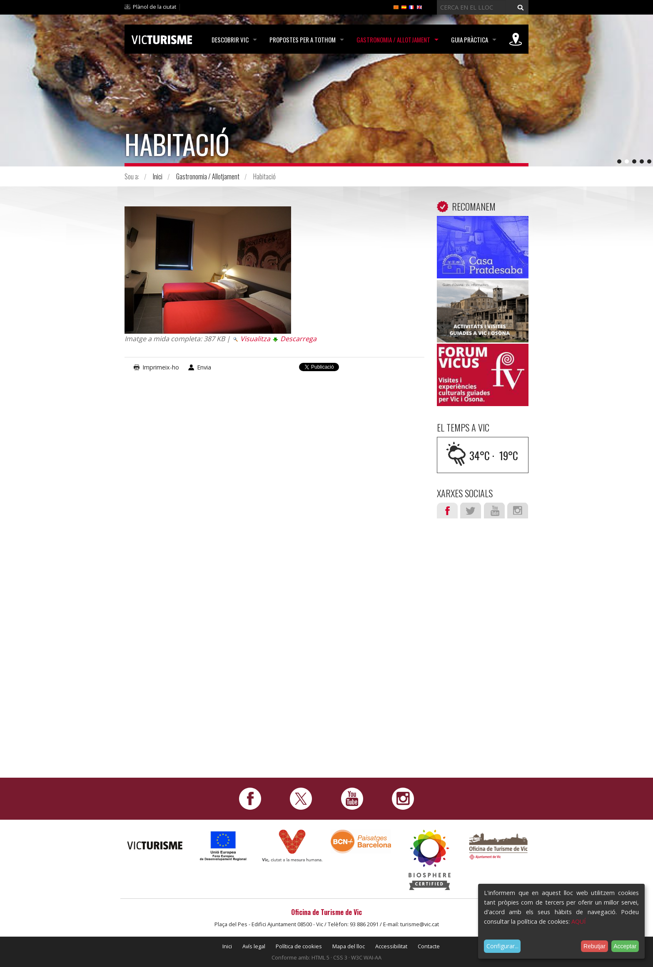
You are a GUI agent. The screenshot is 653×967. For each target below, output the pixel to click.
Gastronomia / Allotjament (393, 39)
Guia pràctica (469, 39)
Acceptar (624, 946)
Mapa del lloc (348, 946)
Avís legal (253, 946)
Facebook (447, 510)
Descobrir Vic (230, 39)
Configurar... (502, 946)
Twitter (470, 510)
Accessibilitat (391, 946)
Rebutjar (594, 946)
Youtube (494, 510)
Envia (204, 367)
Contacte (429, 946)
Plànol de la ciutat (154, 6)
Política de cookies (299, 946)
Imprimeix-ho (160, 367)
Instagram (517, 510)
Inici (157, 176)
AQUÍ (578, 921)
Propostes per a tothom (302, 39)
